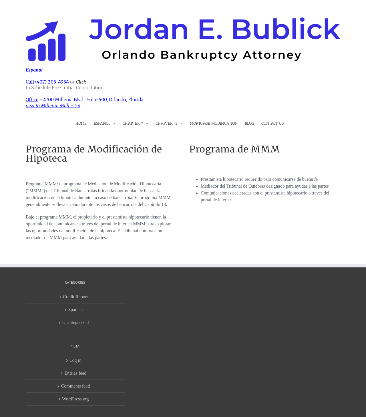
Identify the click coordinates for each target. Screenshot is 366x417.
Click (81, 82)
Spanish (75, 309)
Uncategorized (75, 322)
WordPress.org (75, 398)
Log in (75, 360)
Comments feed (75, 386)
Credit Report (75, 296)
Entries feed (75, 373)
